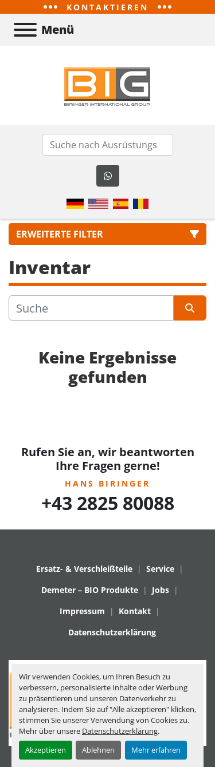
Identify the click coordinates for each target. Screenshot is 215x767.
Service (160, 568)
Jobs (160, 589)
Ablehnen (98, 750)
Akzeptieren (45, 750)
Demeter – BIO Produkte (89, 589)
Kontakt (135, 611)
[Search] (107, 145)
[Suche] (91, 308)
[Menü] (25, 30)
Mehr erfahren (156, 750)
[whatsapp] (107, 176)
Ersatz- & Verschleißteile (84, 568)
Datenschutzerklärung (120, 731)
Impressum (82, 611)
